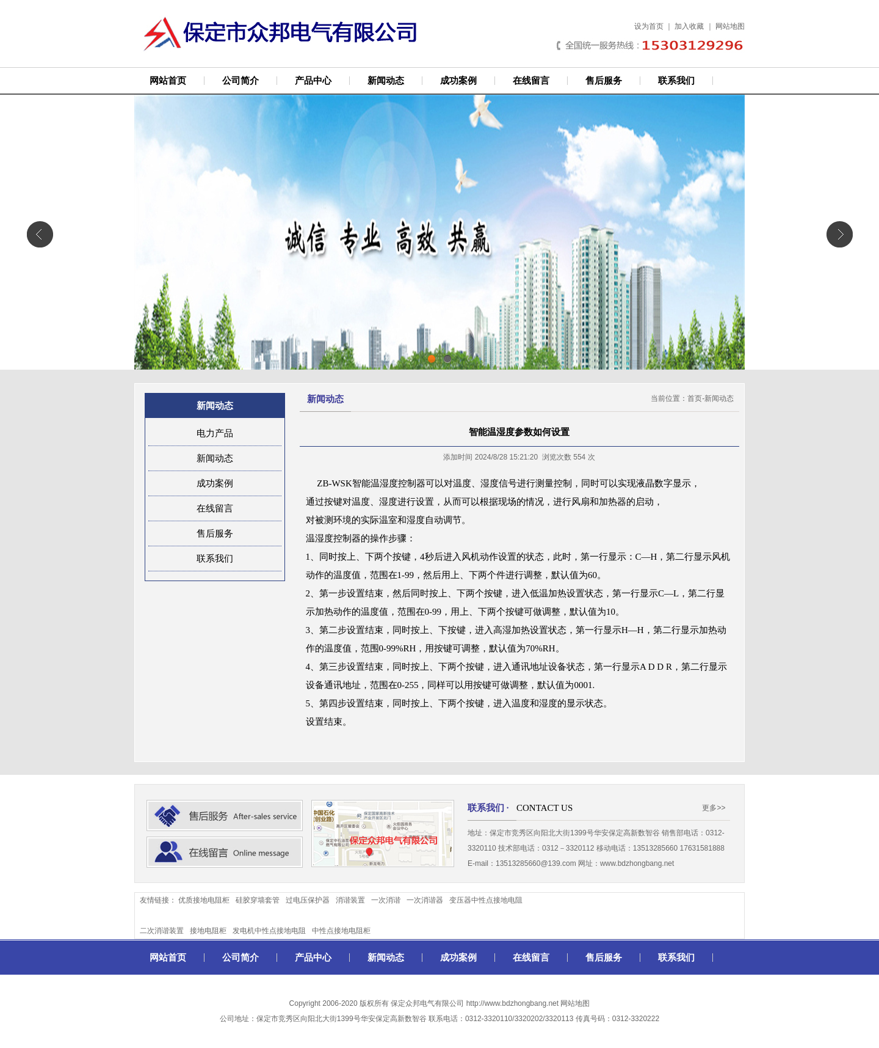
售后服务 (603, 81)
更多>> (713, 808)
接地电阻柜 (208, 930)
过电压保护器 (308, 900)
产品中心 (313, 81)
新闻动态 (385, 81)
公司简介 (240, 81)
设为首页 (649, 26)
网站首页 (168, 81)
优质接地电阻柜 (204, 900)
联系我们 (676, 81)
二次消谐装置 (162, 930)
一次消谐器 (425, 900)
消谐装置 (350, 900)
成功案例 (458, 81)
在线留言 (531, 81)
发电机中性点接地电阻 (269, 930)
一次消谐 (385, 900)
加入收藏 (689, 26)
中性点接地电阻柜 (341, 930)
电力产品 (215, 433)
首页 (694, 398)
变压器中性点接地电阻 (486, 900)
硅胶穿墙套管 (258, 900)
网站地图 (730, 26)
